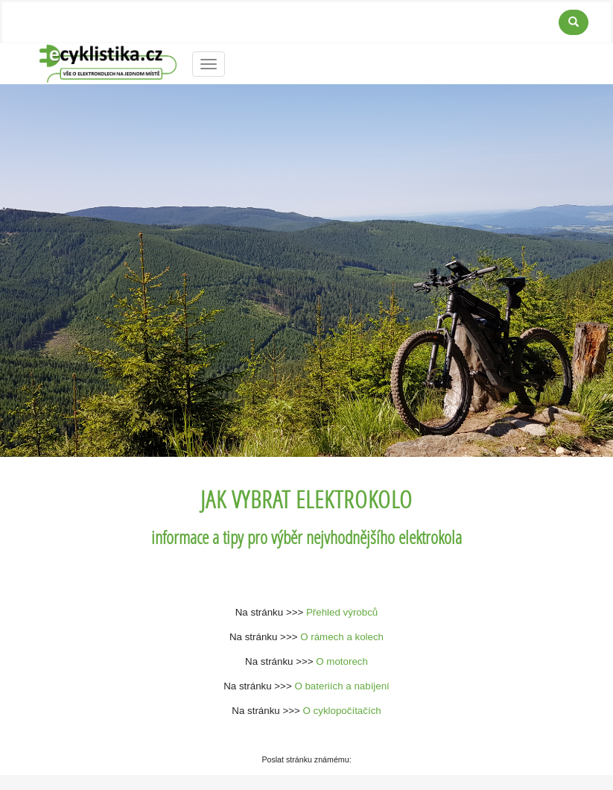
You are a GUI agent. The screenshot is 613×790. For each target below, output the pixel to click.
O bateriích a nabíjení (341, 686)
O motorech (342, 661)
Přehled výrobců (342, 612)
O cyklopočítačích (342, 710)
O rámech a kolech (342, 636)
